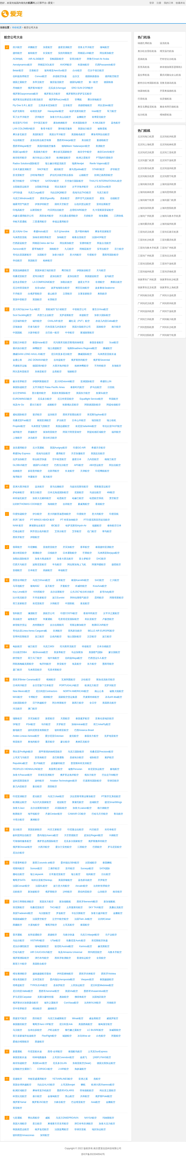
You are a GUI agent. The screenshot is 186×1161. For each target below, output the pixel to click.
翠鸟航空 (107, 531)
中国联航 (69, 603)
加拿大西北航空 (65, 558)
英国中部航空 (20, 299)
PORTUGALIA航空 (69, 685)
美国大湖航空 (20, 1123)
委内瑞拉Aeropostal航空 (62, 979)
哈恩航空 (61, 498)
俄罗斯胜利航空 (79, 360)
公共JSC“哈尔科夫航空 (82, 591)
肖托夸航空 (110, 829)
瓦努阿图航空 (68, 679)
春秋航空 (32, 53)
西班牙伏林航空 (87, 973)
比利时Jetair (104, 919)
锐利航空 (91, 874)
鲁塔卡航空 (46, 128)
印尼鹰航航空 (102, 471)
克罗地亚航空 (111, 736)
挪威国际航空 (85, 354)
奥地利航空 (34, 741)
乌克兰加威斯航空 (57, 1018)
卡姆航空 (113, 835)
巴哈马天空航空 (100, 813)
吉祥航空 (67, 504)
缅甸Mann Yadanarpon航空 (76, 146)
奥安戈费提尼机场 (147, 106)
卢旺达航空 (53, 1030)
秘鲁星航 (102, 128)
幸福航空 (62, 570)
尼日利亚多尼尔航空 (61, 354)
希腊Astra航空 (41, 231)
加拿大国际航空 (102, 315)
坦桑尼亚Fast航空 (22, 420)
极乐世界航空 (20, 381)
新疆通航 (17, 1051)
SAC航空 (99, 580)
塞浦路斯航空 (87, 332)
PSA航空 (30, 724)
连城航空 (94, 802)
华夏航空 (32, 476)
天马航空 (101, 270)
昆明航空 (99, 597)
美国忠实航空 (98, 453)
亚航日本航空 (20, 342)
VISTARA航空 (37, 940)
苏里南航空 (40, 757)
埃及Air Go (18, 404)
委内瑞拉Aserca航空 (47, 835)
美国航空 (32, 260)
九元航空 (69, 249)
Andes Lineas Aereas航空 (26, 736)
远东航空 (52, 414)
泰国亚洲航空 (44, 420)
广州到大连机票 (168, 295)
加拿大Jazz (19, 808)
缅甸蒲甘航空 (105, 1024)
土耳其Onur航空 (102, 186)
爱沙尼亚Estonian (54, 736)
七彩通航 (17, 1117)
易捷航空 (52, 934)
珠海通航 (103, 215)
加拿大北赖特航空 (42, 498)
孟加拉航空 (56, 276)
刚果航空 (17, 813)
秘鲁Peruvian (75, 769)
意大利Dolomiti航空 (65, 381)
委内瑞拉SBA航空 (70, 862)
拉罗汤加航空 (20, 459)
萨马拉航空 (96, 387)
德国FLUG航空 (40, 465)
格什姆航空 (103, 808)
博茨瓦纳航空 (82, 288)
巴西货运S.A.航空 (97, 658)
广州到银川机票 (168, 319)
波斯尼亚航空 (39, 564)
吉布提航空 (59, 360)
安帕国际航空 (57, 59)
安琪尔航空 (75, 59)
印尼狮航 (32, 547)
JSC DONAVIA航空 (38, 360)
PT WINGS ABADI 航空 (42, 519)
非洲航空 (100, 282)
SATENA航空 (52, 181)
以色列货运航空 (82, 204)
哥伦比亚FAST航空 (112, 426)
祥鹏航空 (32, 47)
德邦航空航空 (112, 76)
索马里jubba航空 (77, 169)
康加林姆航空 (60, 122)
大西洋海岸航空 (61, 365)
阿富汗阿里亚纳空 (72, 432)
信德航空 (115, 198)
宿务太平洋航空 (86, 47)
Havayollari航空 (56, 111)
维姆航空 (51, 679)
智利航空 (17, 613)
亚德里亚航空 (50, 547)
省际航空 (94, 757)
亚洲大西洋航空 (21, 486)
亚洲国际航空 (87, 381)
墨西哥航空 (108, 664)
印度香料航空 (20, 862)
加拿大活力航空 (107, 1123)
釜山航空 (52, 293)
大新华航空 (34, 332)
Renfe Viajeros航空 (100, 163)
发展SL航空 (102, 393)
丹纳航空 (17, 88)
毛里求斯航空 (55, 669)
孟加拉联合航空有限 (40, 140)
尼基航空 (79, 492)
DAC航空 (101, 558)
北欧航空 (17, 891)
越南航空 (52, 1008)
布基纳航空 (83, 64)
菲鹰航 (78, 99)
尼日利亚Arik (66, 1024)
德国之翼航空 (20, 82)
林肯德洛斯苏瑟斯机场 (171, 67)
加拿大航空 (58, 254)
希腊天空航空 (98, 447)
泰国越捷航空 (107, 979)
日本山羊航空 (79, 420)
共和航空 (85, 1096)
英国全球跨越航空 (22, 1084)
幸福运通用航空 (60, 221)
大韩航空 (54, 603)
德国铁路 (108, 82)
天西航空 (65, 718)
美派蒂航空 (59, 652)
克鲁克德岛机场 (168, 83)
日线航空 (52, 553)
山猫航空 (83, 175)
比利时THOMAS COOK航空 (27, 504)
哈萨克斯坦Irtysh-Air (75, 525)
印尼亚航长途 (35, 1051)
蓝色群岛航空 (85, 880)
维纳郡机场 (165, 114)
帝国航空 (113, 399)
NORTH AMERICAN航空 (76, 691)
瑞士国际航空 (74, 636)
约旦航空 (94, 829)
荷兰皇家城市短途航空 (24, 1035)
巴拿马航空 (34, 326)
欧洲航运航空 (20, 802)
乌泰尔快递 (68, 934)
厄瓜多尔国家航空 (73, 841)
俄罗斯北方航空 (52, 93)
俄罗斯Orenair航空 (22, 847)
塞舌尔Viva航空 (100, 309)
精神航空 (48, 697)
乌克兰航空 (102, 192)
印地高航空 (18, 210)
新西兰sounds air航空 (44, 862)
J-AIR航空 (63, 1069)
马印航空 (46, 724)
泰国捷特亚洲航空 (104, 547)
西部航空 (52, 786)
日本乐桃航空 (104, 646)
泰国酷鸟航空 (75, 1051)
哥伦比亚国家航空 (22, 254)
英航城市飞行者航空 (56, 309)
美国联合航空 (39, 963)
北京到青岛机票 (146, 168)
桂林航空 (17, 471)
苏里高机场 (143, 67)
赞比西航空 (34, 1117)
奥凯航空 (102, 293)
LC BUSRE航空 (95, 1030)
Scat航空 (114, 342)
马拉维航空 (18, 140)
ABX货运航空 (96, 465)
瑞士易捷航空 (55, 348)
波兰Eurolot (58, 597)
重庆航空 (50, 741)
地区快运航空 (99, 1129)
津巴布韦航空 (42, 958)
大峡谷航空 (59, 1102)
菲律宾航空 (113, 780)
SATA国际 (104, 868)
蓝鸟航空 (109, 276)
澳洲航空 (35, 819)
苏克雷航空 (18, 175)
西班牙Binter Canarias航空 (26, 679)
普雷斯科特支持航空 (81, 763)
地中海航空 (53, 658)
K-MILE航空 (99, 122)
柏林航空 (47, 260)
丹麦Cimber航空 (53, 813)
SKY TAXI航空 (96, 907)
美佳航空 (86, 140)
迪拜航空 (17, 432)
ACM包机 (18, 59)
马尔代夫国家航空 (42, 802)
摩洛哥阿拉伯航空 (100, 134)
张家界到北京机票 (147, 287)
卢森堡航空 (108, 619)
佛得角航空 (80, 997)
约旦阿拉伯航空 (56, 210)
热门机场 (144, 37)
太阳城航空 (91, 862)
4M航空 (111, 492)
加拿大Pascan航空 (22, 775)
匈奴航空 (17, 646)
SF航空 (16, 724)
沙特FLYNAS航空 (102, 1057)
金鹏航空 (117, 913)
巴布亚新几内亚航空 (55, 326)
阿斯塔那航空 (117, 597)
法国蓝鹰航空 (62, 1129)
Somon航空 (36, 868)
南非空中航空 (85, 152)
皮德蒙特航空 (58, 763)
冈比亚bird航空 (105, 105)
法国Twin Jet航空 (83, 919)
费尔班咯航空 (95, 99)
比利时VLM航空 (92, 1002)
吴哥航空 (60, 580)
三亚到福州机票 (146, 271)
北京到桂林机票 (168, 144)
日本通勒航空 (70, 553)
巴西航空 (97, 847)
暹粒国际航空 (20, 414)
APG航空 (79, 465)
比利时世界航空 (102, 886)
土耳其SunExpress (98, 1051)
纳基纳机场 (143, 91)
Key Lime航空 (20, 591)
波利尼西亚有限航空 (38, 730)
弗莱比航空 (116, 282)
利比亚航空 (90, 619)
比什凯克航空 (20, 597)
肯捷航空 (84, 315)
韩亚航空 (17, 741)
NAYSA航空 (90, 1117)
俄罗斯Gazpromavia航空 (25, 93)
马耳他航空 (18, 586)
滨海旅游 (17, 326)
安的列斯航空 (65, 53)
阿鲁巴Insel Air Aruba (98, 59)
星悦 (102, 198)
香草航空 (85, 547)
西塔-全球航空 (55, 1051)
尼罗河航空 (110, 685)
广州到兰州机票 (146, 319)
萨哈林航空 (18, 492)
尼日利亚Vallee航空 (23, 991)
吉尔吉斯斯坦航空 (39, 808)
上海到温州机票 (168, 184)
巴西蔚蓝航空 (20, 243)
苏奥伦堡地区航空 (104, 718)
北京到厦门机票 (146, 160)
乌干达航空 (111, 934)
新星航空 (50, 718)
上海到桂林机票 (146, 192)
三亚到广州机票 (168, 247)
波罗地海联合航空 (60, 288)
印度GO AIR (79, 447)
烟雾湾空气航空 (21, 204)
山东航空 (102, 891)
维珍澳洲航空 (20, 973)
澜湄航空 (32, 613)
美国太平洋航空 (57, 134)
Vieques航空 (87, 979)
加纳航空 (61, 237)
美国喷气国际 (96, 652)
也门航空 (91, 531)
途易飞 (83, 1057)
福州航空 (116, 432)
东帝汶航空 (38, 82)
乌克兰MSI (48, 646)
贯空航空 (114, 498)
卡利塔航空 (39, 591)
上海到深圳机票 (146, 208)
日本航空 (32, 570)
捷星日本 (76, 459)
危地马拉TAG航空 (81, 192)
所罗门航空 (18, 519)
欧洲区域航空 (20, 1090)
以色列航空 (56, 636)
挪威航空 (107, 348)
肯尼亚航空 (38, 603)
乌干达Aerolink (61, 231)
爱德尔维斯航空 (21, 1041)
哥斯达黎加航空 (78, 625)
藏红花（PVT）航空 (79, 321)
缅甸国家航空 (42, 946)
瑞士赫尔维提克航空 (55, 163)
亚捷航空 (17, 1079)
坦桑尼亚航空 (20, 276)
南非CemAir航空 (106, 152)
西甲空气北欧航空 (84, 198)
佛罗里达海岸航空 (69, 775)
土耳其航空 (68, 924)
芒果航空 (87, 553)
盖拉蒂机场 (143, 75)
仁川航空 (114, 580)
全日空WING (19, 393)
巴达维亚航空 (78, 1102)
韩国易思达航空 (21, 1129)
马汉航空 (17, 1030)
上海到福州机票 (168, 224)
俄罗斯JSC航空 (40, 1102)
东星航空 (47, 47)
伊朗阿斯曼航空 (41, 381)
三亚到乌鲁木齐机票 (148, 247)
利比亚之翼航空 (108, 1090)
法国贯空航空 (39, 919)
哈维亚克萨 (36, 111)
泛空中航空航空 (60, 919)
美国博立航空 (56, 769)
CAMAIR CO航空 (77, 813)
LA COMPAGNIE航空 (44, 282)
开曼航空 (65, 586)
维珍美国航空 (20, 979)
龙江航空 (39, 636)
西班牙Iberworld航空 (87, 901)
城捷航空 (67, 1035)
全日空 (93, 702)
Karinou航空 (85, 946)
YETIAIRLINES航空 (62, 1079)
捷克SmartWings (113, 802)
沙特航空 (67, 891)
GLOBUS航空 (20, 465)
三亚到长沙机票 (146, 239)
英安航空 (17, 1108)
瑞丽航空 (72, 371)
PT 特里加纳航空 (69, 519)
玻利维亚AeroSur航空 (55, 70)
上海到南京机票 (146, 184)
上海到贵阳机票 (168, 208)
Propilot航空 (19, 426)
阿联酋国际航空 (92, 404)
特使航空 (86, 646)
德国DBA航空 (40, 365)
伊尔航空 (37, 514)
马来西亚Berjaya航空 (109, 553)
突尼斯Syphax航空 (97, 414)
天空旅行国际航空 (74, 181)
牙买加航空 (68, 547)
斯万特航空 (18, 181)
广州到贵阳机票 (146, 327)
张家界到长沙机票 (169, 279)
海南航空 (52, 504)
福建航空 (97, 525)
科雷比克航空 (20, 1096)
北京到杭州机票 (168, 136)
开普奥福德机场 (168, 91)
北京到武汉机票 (146, 152)
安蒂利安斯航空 (21, 636)
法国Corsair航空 (21, 886)
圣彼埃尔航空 (77, 757)
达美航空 (57, 371)
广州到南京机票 (146, 295)
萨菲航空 (115, 169)
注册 (159, 3)
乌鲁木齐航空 (115, 952)
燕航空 (97, 1079)
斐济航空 (37, 414)
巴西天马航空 (20, 564)
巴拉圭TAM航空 (110, 775)
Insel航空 (96, 111)
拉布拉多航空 (35, 1030)
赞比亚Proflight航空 (23, 751)
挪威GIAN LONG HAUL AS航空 (29, 354)
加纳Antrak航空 (79, 724)
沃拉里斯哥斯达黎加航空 (83, 796)
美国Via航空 (71, 991)
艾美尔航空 (60, 531)
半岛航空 (57, 564)
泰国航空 (85, 924)
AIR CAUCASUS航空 (41, 952)
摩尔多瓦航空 (20, 134)
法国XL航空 (41, 886)
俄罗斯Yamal (19, 1102)
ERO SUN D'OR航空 (82, 88)
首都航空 (17, 570)
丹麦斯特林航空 (91, 697)
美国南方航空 (40, 152)
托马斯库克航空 (68, 646)
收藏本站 (180, 3)
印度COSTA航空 (69, 613)
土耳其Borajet (68, 1084)
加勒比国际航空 (21, 558)
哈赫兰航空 (78, 498)
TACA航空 (55, 907)
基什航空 (37, 1096)
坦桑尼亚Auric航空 (75, 940)
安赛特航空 (85, 243)
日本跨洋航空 (20, 685)
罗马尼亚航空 (115, 847)
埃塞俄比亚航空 (70, 404)
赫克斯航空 (103, 946)
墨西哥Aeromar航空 (49, 991)
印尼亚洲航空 (20, 796)
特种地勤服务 (39, 1057)
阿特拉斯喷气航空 (79, 597)
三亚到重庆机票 (168, 239)
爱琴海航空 (38, 249)
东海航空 (116, 365)
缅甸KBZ (34, 586)
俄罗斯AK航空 (35, 88)
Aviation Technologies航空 (63, 780)
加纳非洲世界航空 (42, 237)
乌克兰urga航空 (36, 192)
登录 (151, 3)
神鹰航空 (37, 348)
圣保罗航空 (59, 985)
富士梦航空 (85, 558)
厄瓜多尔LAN (60, 1063)
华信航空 (17, 260)
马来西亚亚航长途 (107, 354)
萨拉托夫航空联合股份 (61, 175)
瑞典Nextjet (78, 163)
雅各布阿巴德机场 (169, 106)
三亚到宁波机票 (168, 263)
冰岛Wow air (84, 1035)
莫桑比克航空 (116, 907)
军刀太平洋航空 (21, 117)
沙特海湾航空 (37, 175)
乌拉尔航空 (18, 940)
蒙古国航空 (114, 652)
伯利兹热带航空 (21, 76)
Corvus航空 (41, 76)
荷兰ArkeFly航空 (102, 724)
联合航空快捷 (39, 459)
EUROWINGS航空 (22, 399)
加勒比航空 (66, 282)
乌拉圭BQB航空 (58, 192)
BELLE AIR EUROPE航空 (101, 630)
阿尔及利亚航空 (21, 371)
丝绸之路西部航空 (103, 175)
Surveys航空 (87, 868)
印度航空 (91, 254)
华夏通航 (47, 619)
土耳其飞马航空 (21, 757)
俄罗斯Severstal (101, 360)
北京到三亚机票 (168, 152)
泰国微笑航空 (20, 1024)
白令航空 (77, 70)
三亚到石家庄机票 (169, 232)
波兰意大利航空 (61, 886)
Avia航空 (95, 1102)
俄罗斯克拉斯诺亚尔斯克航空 (28, 99)
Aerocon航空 (19, 249)
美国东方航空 (83, 393)
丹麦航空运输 (20, 365)
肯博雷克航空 (99, 117)
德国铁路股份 (92, 76)
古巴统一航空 (52, 332)
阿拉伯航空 (115, 465)
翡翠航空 (17, 547)
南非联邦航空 (20, 157)
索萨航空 (109, 757)
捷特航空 (17, 53)
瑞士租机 (111, 420)
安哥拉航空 (103, 249)
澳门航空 (32, 708)
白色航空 (101, 1035)
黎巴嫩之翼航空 (73, 1030)
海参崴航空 (80, 1069)
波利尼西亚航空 (21, 780)
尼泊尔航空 (18, 852)
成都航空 (52, 404)
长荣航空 (52, 299)
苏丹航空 (70, 868)
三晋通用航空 (39, 221)
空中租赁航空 (59, 459)
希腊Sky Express (21, 453)
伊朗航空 (35, 537)
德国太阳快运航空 (106, 1063)
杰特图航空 (38, 625)
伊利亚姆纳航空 (65, 973)
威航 (47, 1117)
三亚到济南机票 (168, 271)
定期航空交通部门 (22, 1069)
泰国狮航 (107, 862)
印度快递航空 (20, 514)
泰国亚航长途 (20, 1057)
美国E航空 (38, 134)
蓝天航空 (49, 586)
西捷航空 (39, 1041)
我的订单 (168, 3)
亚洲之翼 (83, 1079)
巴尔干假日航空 (96, 70)
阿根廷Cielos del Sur (43, 243)
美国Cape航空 (20, 152)
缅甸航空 (104, 47)
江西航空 (82, 847)
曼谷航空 (37, 786)
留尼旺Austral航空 (64, 946)
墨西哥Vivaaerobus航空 (96, 991)
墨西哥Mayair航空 (22, 146)
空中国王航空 (40, 122)
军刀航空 (111, 111)
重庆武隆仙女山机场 (170, 75)
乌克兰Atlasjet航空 (89, 934)
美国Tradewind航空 (23, 913)
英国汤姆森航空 (21, 270)
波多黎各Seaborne (105, 288)
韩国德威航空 (20, 919)
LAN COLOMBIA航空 (24, 128)
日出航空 (106, 874)
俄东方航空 (90, 775)
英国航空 (37, 299)
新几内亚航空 (20, 786)
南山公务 (99, 691)
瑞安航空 (96, 420)
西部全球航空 (20, 580)
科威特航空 (81, 586)
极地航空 (114, 769)
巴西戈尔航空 (61, 465)
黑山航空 (69, 1096)
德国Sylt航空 (76, 82)
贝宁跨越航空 (39, 702)
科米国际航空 (80, 122)
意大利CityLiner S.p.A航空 (26, 309)
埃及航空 (76, 664)
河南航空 (111, 1002)
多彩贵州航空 (35, 471)
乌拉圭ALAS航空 (46, 1084)
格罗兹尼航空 (42, 1129)
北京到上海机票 (146, 144)
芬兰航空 (119, 249)
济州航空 (39, 117)
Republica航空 (20, 763)
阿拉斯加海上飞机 (76, 564)
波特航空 (39, 780)
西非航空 (37, 1018)
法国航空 (41, 254)
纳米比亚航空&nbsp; (42, 880)
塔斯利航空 (18, 868)
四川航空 (17, 47)
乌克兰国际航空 (76, 751)
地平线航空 (34, 813)
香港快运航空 (84, 958)
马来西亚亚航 (20, 237)
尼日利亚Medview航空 (102, 985)
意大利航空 (75, 254)
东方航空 (91, 664)
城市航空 (37, 321)
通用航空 (60, 453)
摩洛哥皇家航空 (103, 231)
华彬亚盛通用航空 (37, 1079)
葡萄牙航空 (51, 924)
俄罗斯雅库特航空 (97, 841)
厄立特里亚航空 (21, 288)
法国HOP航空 (99, 237)
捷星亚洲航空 (65, 47)
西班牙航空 (18, 537)
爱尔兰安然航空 (63, 847)
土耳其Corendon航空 (63, 1057)
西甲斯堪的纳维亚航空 (50, 751)
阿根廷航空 (85, 249)
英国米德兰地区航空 (45, 270)
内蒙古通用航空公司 (23, 215)
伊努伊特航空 (42, 204)
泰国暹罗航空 (83, 718)
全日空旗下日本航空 (43, 685)
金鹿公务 (17, 360)
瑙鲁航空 (17, 718)
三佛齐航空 (54, 868)
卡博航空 (33, 697)
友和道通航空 (35, 934)
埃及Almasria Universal (70, 952)
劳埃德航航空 (87, 1090)
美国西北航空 (109, 702)
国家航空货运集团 (68, 697)
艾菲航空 (76, 531)
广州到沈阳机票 (146, 335)
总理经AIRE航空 (78, 210)
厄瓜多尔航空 (45, 399)
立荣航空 (67, 293)
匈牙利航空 (45, 664)
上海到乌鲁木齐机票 (170, 216)
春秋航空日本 (114, 525)
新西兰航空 (78, 702)
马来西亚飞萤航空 (40, 426)
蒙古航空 (65, 741)
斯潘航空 (37, 553)
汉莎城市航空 (20, 321)
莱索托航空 (78, 802)
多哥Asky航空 (107, 591)
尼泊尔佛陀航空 (21, 946)
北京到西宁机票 (168, 176)
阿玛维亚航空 (95, 952)
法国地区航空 (99, 997)
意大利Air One (20, 231)
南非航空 (117, 891)
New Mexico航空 (21, 691)
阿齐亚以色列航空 (39, 531)
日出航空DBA (20, 652)
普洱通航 (17, 934)
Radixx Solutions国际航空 (26, 163)
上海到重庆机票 (146, 224)
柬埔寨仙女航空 (37, 525)
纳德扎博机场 (145, 43)
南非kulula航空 (40, 652)
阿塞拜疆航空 (99, 564)
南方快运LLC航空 (42, 157)
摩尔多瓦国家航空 (62, 152)
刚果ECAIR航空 (100, 625)
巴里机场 (142, 98)
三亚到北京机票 (168, 255)
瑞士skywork (36, 874)
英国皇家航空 (35, 829)
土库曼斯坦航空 (74, 907)
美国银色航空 (78, 134)
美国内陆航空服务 (46, 146)
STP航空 (34, 181)
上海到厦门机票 (168, 200)
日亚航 (111, 387)
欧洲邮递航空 (64, 157)
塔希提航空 (18, 985)
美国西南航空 (85, 1024)
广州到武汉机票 (146, 303)
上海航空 (17, 437)
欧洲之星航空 (83, 157)
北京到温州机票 (168, 168)
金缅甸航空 (53, 1096)
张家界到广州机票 (147, 279)
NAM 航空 (18, 525)
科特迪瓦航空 (20, 498)
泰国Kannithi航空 (80, 580)
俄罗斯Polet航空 (103, 1096)
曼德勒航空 (102, 140)
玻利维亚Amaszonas (23, 1135)
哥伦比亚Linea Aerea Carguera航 (30, 630)
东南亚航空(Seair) (81, 1063)
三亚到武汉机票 (146, 232)
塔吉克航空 (60, 186)
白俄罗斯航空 (35, 293)
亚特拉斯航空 (103, 204)
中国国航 (17, 332)
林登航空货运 (20, 625)
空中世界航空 (20, 1008)
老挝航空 (61, 802)
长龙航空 (69, 471)
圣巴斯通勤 (58, 757)
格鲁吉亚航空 (79, 237)
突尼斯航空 (18, 907)
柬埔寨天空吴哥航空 (58, 1123)
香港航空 (100, 504)
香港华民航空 (90, 613)
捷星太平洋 (84, 282)
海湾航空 (17, 476)
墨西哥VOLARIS (65, 1090)
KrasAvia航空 (100, 586)
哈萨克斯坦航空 (78, 111)
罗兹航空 (60, 913)
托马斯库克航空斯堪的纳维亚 (68, 342)
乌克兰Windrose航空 (23, 198)
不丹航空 (17, 293)
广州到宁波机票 (168, 311)
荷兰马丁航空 (35, 658)
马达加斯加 (77, 652)
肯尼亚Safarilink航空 (85, 426)
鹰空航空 (66, 270)
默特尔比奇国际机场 (148, 83)
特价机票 (17, 27)
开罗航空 (61, 724)
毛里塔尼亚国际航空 (68, 619)
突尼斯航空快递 (99, 940)
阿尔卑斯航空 (59, 702)
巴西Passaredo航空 (105, 64)
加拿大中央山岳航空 (60, 117)
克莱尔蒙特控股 (45, 997)
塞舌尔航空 (36, 492)
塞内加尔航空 (20, 348)
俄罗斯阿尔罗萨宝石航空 (79, 93)
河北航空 (17, 708)
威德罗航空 (112, 1018)
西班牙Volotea (108, 973)
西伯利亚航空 (85, 891)
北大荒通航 (38, 447)
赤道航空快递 (60, 76)
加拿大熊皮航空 (43, 558)
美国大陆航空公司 (81, 326)
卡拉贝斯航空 (78, 913)
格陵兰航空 (110, 459)
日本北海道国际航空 (58, 492)
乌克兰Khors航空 (41, 580)
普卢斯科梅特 (82, 231)
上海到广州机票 (146, 216)
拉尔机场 (142, 114)
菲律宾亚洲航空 (46, 775)
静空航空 (17, 658)
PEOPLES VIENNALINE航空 (28, 769)
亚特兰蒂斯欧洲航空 (23, 901)
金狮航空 (81, 117)
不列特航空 (100, 365)
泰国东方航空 (91, 736)
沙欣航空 (85, 679)
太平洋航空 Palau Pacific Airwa (49, 387)
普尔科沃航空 (50, 437)
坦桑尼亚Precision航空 (101, 751)
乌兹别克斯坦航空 (79, 486)
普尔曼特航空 (39, 393)
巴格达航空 (18, 531)
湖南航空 (54, 249)
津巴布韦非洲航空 (83, 1123)
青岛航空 (118, 813)
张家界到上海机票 (169, 287)
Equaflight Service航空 (91, 399)
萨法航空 (61, 420)
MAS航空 (17, 697)
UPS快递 (17, 192)
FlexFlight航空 (49, 1035)
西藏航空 (17, 924)
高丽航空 (47, 570)
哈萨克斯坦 (18, 111)
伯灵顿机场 (165, 98)
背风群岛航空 (75, 630)
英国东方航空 (46, 901)
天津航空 (85, 471)
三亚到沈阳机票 (146, 263)
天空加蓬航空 (78, 453)
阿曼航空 (116, 1035)
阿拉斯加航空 (107, 53)
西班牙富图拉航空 (72, 414)
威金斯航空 (95, 1018)
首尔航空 (17, 829)
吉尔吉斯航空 (57, 591)
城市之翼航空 (51, 1002)
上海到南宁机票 (146, 200)
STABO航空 (98, 169)
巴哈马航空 (18, 952)
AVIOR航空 (66, 64)
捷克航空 (74, 736)
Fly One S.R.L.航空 (23, 105)
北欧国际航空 (20, 702)
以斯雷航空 (36, 210)
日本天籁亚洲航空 (22, 169)
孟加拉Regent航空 (93, 835)
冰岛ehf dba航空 (113, 697)
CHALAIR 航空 (55, 321)
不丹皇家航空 (39, 597)
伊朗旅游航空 (84, 270)
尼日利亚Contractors (46, 691)
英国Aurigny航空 (58, 447)
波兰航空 (107, 636)
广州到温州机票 (146, 311)
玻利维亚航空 (62, 730)
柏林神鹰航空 (82, 365)
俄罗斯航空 (51, 891)
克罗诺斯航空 (66, 315)
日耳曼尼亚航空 (57, 874)
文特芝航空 (38, 979)
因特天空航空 (62, 204)
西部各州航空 (46, 215)
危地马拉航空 (43, 453)
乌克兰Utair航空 (56, 796)
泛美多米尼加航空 (48, 105)
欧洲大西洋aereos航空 (103, 1084)
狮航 (83, 1084)
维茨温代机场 (167, 51)
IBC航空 (55, 525)
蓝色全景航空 (20, 282)
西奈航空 (65, 198)
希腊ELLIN (105, 381)
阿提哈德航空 (114, 404)
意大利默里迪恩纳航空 (59, 514)
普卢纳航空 (39, 763)
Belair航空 (18, 70)
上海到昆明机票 (168, 192)
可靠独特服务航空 (22, 841)
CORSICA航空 (45, 1069)
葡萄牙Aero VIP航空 (43, 1024)
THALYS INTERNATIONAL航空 (105, 181)
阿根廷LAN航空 (86, 53)
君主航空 (37, 1123)
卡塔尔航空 (18, 819)
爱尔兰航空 (35, 404)
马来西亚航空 (35, 669)
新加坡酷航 (65, 901)
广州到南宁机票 (168, 335)
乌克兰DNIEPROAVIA (67, 1117)
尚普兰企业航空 (45, 315)
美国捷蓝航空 (92, 276)
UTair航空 (55, 940)
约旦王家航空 (55, 829)
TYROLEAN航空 (38, 985)
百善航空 (34, 70)
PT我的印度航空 (104, 157)
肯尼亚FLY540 (20, 122)
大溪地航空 (34, 924)
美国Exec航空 (40, 1063)
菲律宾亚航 (80, 1129)
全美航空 (101, 958)
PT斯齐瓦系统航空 (111, 796)
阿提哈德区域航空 (96, 432)
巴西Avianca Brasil (84, 730)
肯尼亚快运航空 (96, 769)
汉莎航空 (91, 636)
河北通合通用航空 (68, 215)
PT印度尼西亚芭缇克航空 (97, 519)
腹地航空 (17, 730)
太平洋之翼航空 (111, 613)
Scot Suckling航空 (22, 315)
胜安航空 (61, 664)
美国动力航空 (85, 128)
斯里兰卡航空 (20, 963)
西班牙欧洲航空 (63, 958)
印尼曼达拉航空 (75, 829)
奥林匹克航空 (83, 741)
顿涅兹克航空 (57, 82)
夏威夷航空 (84, 504)
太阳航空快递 (42, 186)
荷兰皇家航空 (20, 603)
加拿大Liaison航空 (82, 808)
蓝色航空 (115, 122)
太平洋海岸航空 (80, 186)
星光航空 (37, 796)
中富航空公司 (79, 309)
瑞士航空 (75, 874)
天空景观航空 (71, 835)
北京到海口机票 (146, 136)
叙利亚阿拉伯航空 (22, 835)
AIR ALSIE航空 (36, 59)
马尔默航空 (44, 913)
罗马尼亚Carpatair (22, 997)
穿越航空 (32, 432)
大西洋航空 (44, 847)
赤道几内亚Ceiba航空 (107, 321)
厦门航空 (17, 669)
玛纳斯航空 (108, 1117)
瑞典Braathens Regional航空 (82, 348)
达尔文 (75, 76)
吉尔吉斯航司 (57, 625)
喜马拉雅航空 (57, 486)
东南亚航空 (40, 371)
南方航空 (116, 326)
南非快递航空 (20, 1063)
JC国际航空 (61, 808)
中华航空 (69, 332)
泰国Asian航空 (40, 342)
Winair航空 (77, 1018)
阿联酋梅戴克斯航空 (23, 664)
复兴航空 (47, 476)
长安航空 (47, 53)
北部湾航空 (53, 471)
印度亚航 (114, 514)
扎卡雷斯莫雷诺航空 (103, 210)
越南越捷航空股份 (42, 973)
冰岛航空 (32, 437)
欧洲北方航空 (92, 685)
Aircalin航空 (81, 886)
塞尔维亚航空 (20, 553)
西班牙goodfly (47, 198)
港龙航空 (85, 603)
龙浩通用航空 (20, 447)
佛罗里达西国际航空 (47, 841)
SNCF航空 (42, 169)
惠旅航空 (64, 997)
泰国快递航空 (20, 387)
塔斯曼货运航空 (102, 486)
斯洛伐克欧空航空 (105, 679)
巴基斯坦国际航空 (92, 780)
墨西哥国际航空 (110, 254)
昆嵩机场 (142, 59)
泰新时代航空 (77, 387)
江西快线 (118, 215)
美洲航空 (100, 146)
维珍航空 (37, 1008)
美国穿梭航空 (65, 880)
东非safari (40, 288)
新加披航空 (34, 891)
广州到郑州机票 (168, 303)
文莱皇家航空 (85, 293)
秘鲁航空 (32, 619)
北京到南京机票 (146, 176)
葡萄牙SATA (19, 880)
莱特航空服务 (65, 128)
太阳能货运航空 (21, 186)
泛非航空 (67, 105)
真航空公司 (49, 613)
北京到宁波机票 (168, 160)
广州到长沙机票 (168, 327)
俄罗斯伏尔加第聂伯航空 (25, 1002)
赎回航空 (58, 169)
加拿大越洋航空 (99, 913)
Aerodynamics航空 (22, 64)
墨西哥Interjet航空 (66, 140)
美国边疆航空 (63, 426)
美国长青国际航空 (61, 393)
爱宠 (27, 16)
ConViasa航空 (71, 1002)
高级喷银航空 (85, 105)
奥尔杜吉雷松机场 (147, 51)
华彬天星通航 (20, 221)
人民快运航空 (78, 985)
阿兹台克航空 (104, 243)
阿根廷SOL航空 (46, 64)
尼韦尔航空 (38, 276)
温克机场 (164, 43)
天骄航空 (88, 215)
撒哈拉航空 (18, 874)
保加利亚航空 (50, 432)
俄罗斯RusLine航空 (59, 99)
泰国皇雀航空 (96, 342)
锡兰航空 (32, 646)
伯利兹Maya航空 (73, 658)
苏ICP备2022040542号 (93, 1154)
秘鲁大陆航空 (117, 691)
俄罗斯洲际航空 (21, 958)
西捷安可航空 (20, 1018)
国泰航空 (101, 326)
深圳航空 (44, 1135)
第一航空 (93, 82)
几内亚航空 (93, 459)
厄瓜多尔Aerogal (57, 88)
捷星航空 (116, 564)
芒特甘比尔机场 (168, 59)
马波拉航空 (95, 492)
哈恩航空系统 (96, 498)
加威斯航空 (115, 1030)
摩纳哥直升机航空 (42, 1090)
